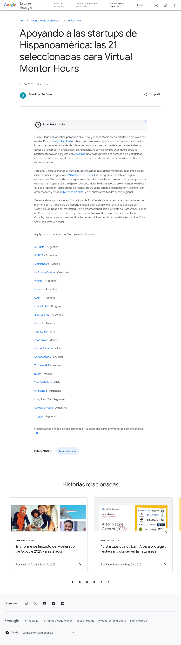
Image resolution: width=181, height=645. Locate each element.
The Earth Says (43, 382)
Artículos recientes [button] (59, 5)
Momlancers (41, 264)
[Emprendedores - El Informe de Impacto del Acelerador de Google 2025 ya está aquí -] (48, 535)
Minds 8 (39, 323)
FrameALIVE (41, 306)
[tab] (72, 582)
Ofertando (40, 391)
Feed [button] (140, 5)
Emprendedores (67, 450)
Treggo (38, 416)
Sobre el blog (138, 620)
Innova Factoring (44, 348)
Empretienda (41, 314)
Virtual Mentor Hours (80, 175)
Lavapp (38, 289)
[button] (152, 94)
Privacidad (32, 620)
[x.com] (35, 603)
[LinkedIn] (63, 603)
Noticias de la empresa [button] (117, 5)
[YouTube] (44, 603)
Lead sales (40, 340)
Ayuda (12, 633)
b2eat (37, 374)
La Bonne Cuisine (44, 272)
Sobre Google (85, 620)
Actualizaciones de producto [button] (86, 5)
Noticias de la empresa (45, 20)
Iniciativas (75, 20)
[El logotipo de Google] (12, 621)
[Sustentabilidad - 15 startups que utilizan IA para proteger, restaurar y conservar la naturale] (133, 535)
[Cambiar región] (48, 633)
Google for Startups (64, 141)
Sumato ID (40, 331)
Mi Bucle (39, 247)
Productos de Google (112, 620)
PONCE (38, 255)
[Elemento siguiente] (165, 532)
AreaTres (79, 154)
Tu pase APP (41, 365)
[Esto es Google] (22, 21)
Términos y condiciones (57, 620)
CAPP (37, 297)
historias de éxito (73, 192)
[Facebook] (53, 603)
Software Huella (43, 407)
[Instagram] (26, 603)
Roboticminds (42, 357)
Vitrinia (38, 281)
